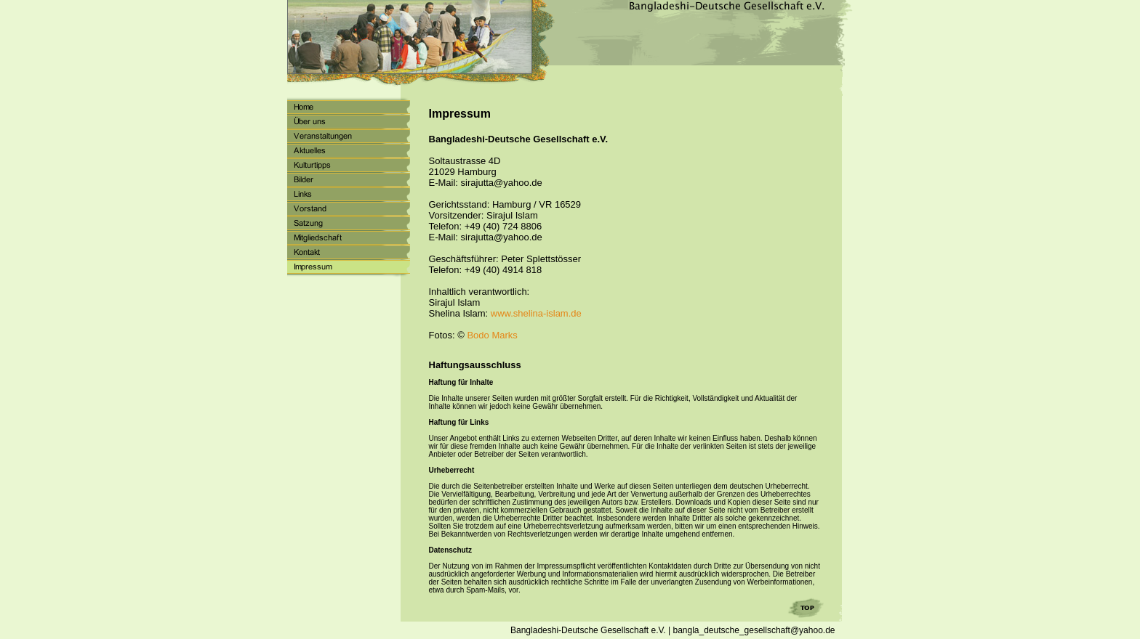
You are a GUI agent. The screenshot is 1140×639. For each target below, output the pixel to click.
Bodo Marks (492, 335)
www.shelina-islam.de (536, 313)
